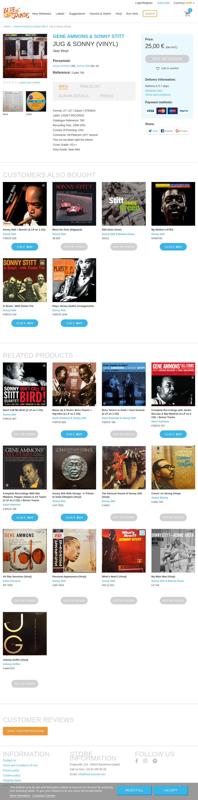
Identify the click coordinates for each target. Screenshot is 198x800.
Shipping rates (153, 90)
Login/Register (144, 2)
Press (106, 96)
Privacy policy (11, 770)
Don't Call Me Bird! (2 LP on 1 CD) (23, 410)
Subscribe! (163, 2)
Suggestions (79, 14)
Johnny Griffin (11, 664)
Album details (74, 96)
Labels (62, 14)
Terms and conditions (158, 94)
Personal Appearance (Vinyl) (69, 576)
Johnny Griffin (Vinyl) (15, 659)
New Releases (44, 14)
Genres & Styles (102, 14)
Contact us (9, 760)
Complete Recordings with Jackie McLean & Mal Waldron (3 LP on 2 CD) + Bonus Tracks (171, 413)
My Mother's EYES (162, 229)
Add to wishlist (170, 68)
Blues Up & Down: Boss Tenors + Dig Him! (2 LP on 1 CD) (72, 412)
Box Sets (134, 14)
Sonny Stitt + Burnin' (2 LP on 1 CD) (24, 229)
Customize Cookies (43, 795)
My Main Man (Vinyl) (163, 576)
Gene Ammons (62, 65)
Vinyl (120, 14)
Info (63, 86)
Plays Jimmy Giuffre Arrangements (73, 306)
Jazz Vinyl (60, 51)
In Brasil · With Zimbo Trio (18, 306)
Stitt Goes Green (112, 229)
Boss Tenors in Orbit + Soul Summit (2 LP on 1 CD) (123, 412)
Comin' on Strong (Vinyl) (166, 493)
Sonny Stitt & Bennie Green (118, 234)
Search (151, 13)
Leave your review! (29, 82)
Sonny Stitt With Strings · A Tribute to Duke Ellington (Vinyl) (73, 495)
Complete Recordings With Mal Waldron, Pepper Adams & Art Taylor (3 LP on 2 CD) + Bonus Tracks (24, 497)
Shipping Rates (12, 780)
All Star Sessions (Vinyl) (17, 576)
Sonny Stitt (83, 65)
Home (7, 26)
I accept (171, 790)
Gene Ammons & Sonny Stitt (30, 26)
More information (20, 795)
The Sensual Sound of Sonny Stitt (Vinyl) (122, 495)
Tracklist (90, 86)
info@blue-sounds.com (92, 774)
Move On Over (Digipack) (67, 229)
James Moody (159, 497)
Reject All (134, 790)
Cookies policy (11, 775)
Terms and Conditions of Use (20, 765)
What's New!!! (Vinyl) (114, 576)
